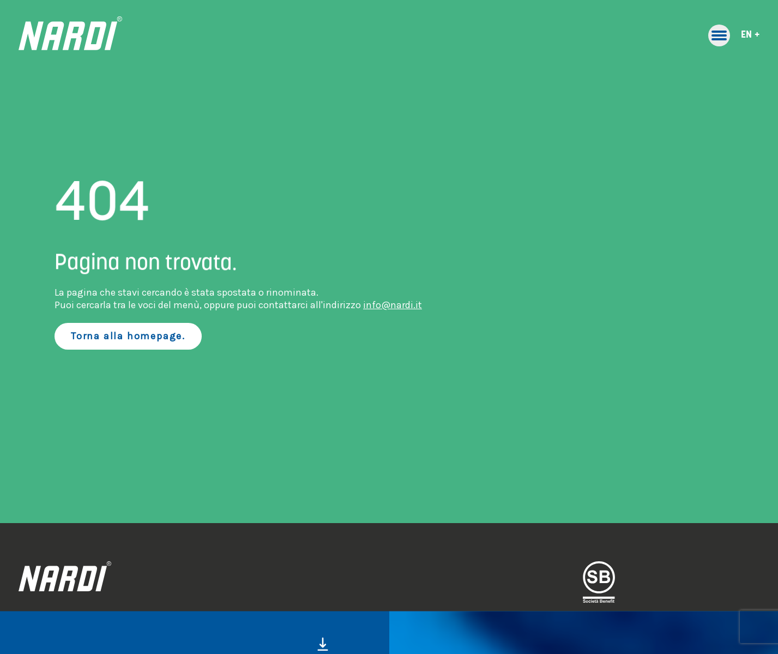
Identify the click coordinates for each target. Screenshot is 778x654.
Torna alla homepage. (128, 336)
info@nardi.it (392, 305)
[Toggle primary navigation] (719, 35)
